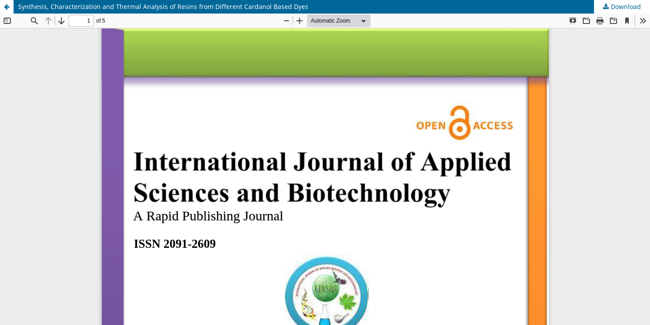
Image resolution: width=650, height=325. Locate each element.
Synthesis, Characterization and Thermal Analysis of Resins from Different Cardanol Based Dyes (163, 6)
